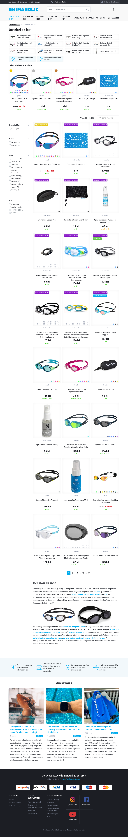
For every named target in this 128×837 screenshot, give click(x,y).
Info (9, 2)
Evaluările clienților (15, 806)
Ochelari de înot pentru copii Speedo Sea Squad (76, 390)
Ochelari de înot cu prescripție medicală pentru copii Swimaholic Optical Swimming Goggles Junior (76, 334)
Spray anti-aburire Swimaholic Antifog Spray (105, 221)
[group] (19, 90)
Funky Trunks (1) (17, 176)
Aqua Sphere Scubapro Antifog (47, 445)
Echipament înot (53, 18)
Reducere (113, 18)
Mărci (19, 155)
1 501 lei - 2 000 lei (17, 210)
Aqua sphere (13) (17, 159)
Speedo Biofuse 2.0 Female (105, 445)
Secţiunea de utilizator (110, 2)
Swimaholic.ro (14, 25)
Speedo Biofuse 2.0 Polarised (47, 500)
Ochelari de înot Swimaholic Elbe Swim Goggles (105, 276)
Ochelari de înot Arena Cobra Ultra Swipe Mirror (105, 501)
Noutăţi (31, 2)
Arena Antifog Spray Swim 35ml (76, 500)
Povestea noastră (15, 803)
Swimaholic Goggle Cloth (76, 164)
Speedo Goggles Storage (105, 389)
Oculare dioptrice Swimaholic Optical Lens (47, 276)
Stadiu (19, 138)
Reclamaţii (31, 810)
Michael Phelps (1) (17, 184)
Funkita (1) (15, 173)
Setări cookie (32, 813)
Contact (11, 800)
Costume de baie (28, 18)
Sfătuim (39, 736)
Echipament (79, 18)
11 (89, 573)
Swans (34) (15, 190)
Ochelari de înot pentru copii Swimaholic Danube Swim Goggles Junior (76, 277)
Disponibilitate (19, 125)
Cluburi (37, 2)
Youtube (62, 779)
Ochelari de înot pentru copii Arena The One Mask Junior (47, 557)
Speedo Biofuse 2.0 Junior (47, 389)
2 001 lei (14, 213)
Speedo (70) (15, 187)
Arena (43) (15, 164)
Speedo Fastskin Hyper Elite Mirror (47, 164)
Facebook (15, 2)
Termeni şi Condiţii (53, 800)
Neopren (90, 18)
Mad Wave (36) (16, 178)
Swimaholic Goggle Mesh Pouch (76, 220)
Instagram (23, 2)
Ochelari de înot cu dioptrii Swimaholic (105, 165)
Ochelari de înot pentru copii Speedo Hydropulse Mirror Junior (76, 446)
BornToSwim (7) (17, 167)
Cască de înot (40, 18)
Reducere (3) (16, 142)
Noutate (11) (16, 145)
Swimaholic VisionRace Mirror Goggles (105, 333)
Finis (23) (14, 170)
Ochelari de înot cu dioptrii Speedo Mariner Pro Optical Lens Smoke (76, 557)
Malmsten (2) (16, 181)
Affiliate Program (52, 814)
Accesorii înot (65, 18)
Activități (100, 18)
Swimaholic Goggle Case (47, 220)
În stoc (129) (16, 129)
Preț (19, 200)
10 (83, 573)
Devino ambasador (53, 817)
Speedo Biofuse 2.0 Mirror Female (105, 556)
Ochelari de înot (14, 18)
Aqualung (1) (16, 161)
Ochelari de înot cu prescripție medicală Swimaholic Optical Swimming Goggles (47, 334)
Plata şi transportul (34, 802)
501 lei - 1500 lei (17, 207)
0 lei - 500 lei (15, 204)
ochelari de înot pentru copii (74, 627)
